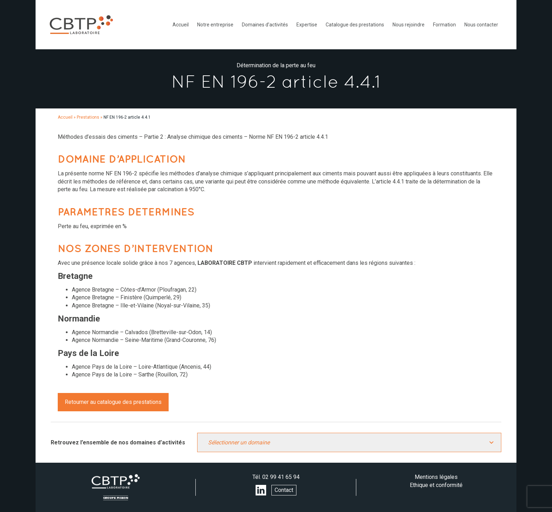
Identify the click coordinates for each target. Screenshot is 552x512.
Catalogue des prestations (355, 24)
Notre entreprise (215, 24)
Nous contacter (481, 24)
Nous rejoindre (409, 24)
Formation (444, 24)
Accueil (180, 24)
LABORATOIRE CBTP (81, 24)
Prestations (88, 117)
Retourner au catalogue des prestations (113, 402)
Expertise (306, 24)
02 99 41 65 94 (281, 477)
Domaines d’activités (265, 24)
